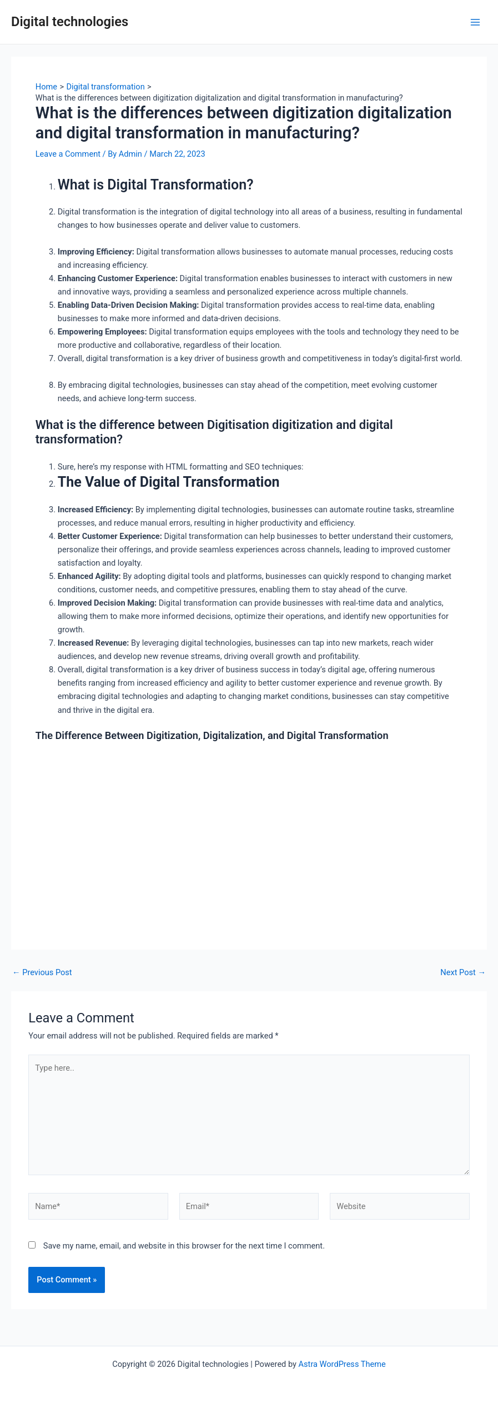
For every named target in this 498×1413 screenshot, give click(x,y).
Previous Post (42, 972)
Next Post (463, 972)
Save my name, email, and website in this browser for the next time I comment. (184, 1246)
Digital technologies (69, 21)
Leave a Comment (68, 154)
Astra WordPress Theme (342, 1364)
